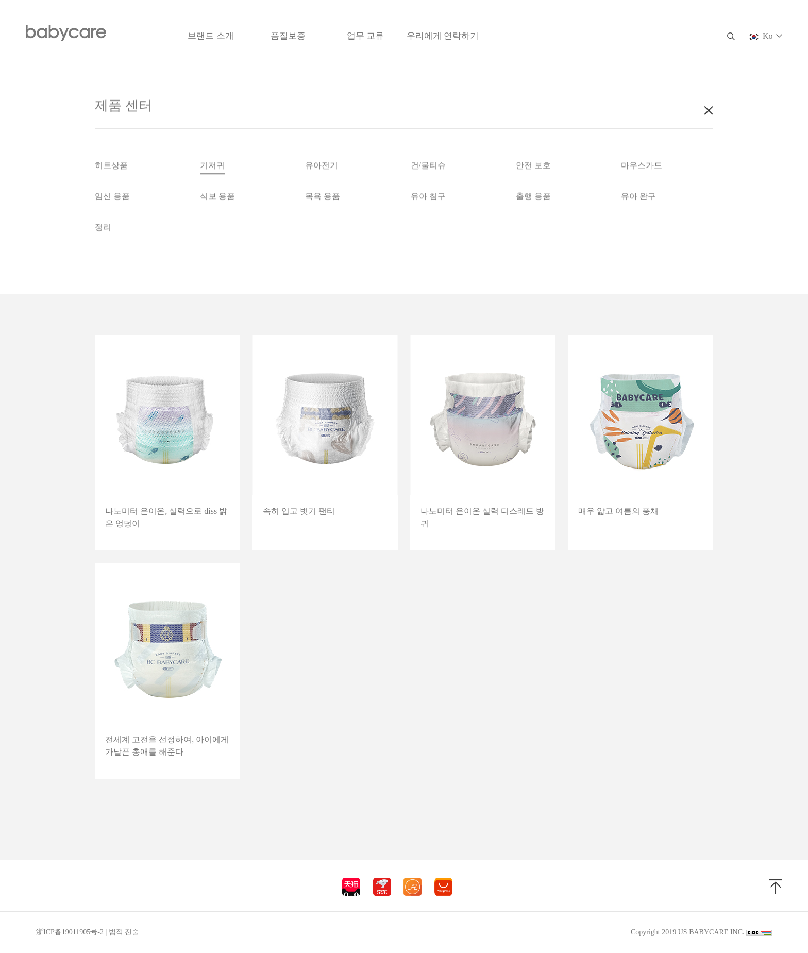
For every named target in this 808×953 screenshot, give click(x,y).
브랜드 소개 (210, 36)
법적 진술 (124, 932)
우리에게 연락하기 (443, 36)
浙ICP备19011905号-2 (70, 932)
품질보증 (288, 36)
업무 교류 (365, 36)
